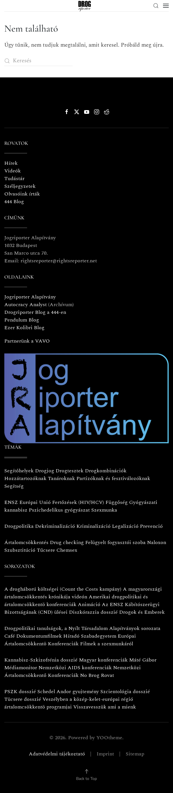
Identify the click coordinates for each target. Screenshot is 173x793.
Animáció (89, 604)
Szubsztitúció (19, 550)
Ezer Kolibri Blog (24, 327)
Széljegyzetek (20, 186)
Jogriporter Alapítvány (30, 297)
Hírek (11, 163)
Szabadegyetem (98, 636)
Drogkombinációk (106, 471)
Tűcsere (46, 550)
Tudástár (14, 178)
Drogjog (44, 471)
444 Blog (14, 201)
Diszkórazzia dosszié (93, 612)
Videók (12, 171)
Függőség (116, 502)
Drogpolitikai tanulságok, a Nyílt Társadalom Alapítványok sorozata (82, 628)
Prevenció (151, 526)
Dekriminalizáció (55, 526)
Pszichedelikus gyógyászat (59, 510)
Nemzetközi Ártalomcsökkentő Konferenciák (72, 671)
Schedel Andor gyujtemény (68, 691)
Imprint (105, 754)
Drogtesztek (70, 471)
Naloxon (156, 542)
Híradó (71, 636)
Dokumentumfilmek (39, 636)
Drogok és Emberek (142, 612)
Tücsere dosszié (22, 699)
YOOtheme (109, 737)
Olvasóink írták (22, 194)
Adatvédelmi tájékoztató (57, 754)
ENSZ (11, 502)
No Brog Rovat (97, 675)
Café (9, 636)
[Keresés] (38, 60)
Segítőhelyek (19, 471)
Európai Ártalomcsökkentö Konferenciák (70, 640)
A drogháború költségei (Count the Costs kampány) (62, 589)
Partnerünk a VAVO (27, 341)
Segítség (14, 486)
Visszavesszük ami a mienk (104, 707)
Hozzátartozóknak (25, 478)
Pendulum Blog (21, 320)
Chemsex (66, 550)
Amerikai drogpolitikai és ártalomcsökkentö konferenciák (76, 600)
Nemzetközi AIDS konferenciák (75, 668)
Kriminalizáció (93, 526)
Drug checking (67, 542)
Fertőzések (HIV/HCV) (78, 502)
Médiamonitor (20, 668)
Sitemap (135, 754)
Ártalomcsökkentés (26, 542)
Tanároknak (61, 478)
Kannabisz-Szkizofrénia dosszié (41, 660)
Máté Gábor (142, 660)
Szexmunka (104, 510)
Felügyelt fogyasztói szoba (115, 542)
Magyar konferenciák (103, 660)
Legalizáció (125, 526)
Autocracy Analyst (25, 304)
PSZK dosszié (20, 691)
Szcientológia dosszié (125, 691)
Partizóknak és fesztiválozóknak (113, 478)
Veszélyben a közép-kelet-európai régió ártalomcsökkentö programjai (68, 703)
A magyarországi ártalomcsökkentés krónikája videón (83, 593)
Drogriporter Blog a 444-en (35, 312)
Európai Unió (35, 502)
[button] (156, 5)
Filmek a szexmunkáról (106, 644)
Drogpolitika (19, 526)
